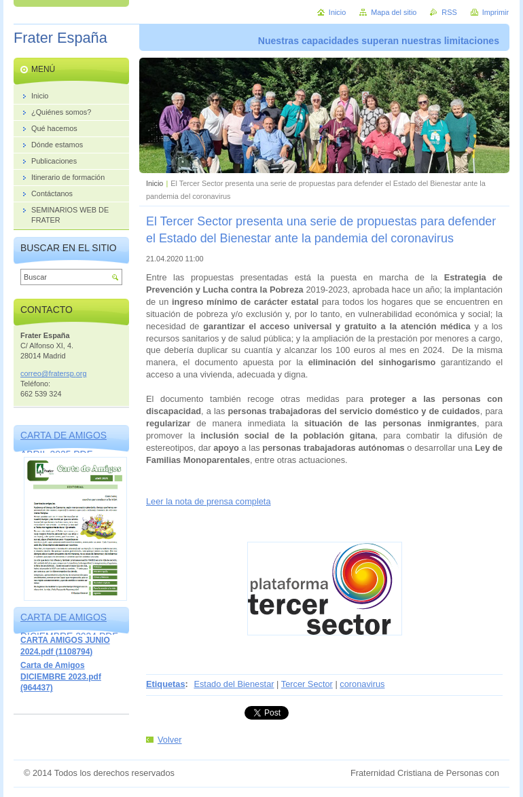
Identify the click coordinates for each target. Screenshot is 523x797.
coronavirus (362, 684)
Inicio (154, 183)
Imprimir (495, 12)
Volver (170, 740)
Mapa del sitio (393, 12)
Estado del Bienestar (234, 684)
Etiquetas (165, 684)
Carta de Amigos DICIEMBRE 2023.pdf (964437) (60, 676)
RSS (448, 12)
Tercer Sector (307, 684)
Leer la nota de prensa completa (208, 501)
